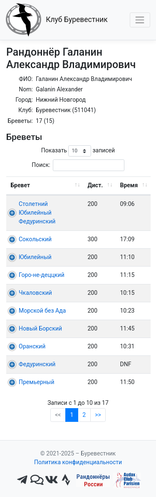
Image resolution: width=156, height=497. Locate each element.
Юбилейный (35, 257)
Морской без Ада (42, 310)
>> (98, 414)
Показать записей (78, 151)
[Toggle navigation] (140, 19)
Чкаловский (35, 292)
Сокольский (35, 239)
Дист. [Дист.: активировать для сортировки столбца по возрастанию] (95, 185)
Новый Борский (40, 328)
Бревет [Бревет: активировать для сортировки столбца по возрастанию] (20, 185)
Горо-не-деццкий (41, 275)
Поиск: (78, 165)
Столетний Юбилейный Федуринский (37, 213)
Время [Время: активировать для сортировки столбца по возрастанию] (129, 185)
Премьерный (36, 382)
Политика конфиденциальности (78, 462)
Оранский (32, 346)
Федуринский (37, 364)
